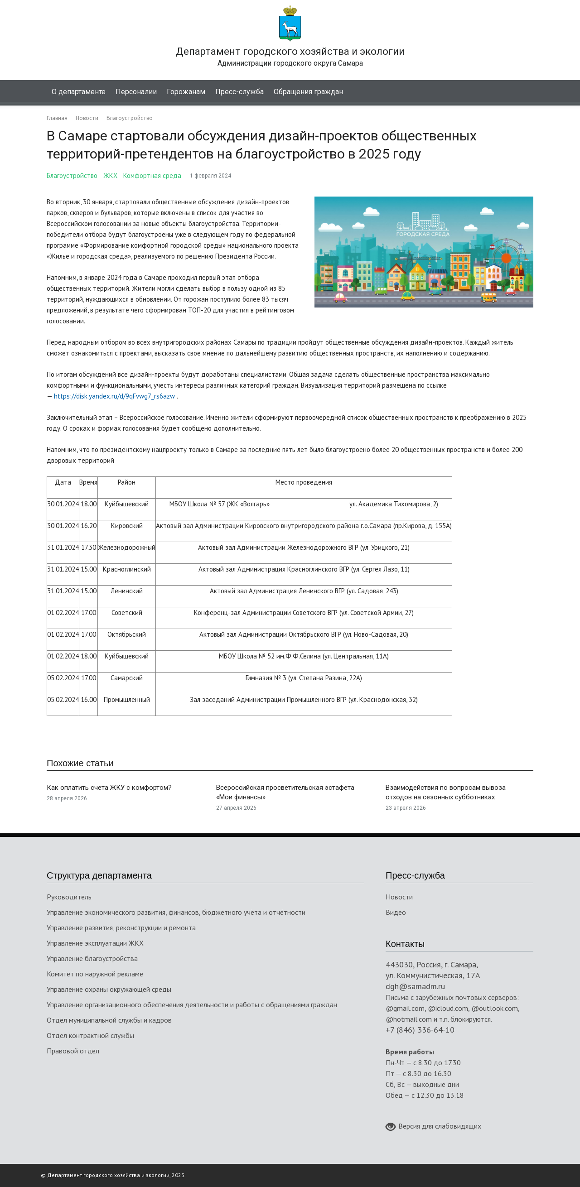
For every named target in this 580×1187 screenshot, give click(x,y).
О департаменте (79, 91)
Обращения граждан (308, 91)
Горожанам (186, 91)
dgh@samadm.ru (415, 986)
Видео (396, 912)
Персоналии (136, 91)
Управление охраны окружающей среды (109, 989)
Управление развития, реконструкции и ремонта (121, 927)
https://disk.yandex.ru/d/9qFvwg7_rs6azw (114, 396)
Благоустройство (72, 175)
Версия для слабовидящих (433, 1126)
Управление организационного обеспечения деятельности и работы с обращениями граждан (192, 1004)
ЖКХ (110, 175)
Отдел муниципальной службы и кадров (109, 1019)
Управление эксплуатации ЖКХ (95, 942)
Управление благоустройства (92, 958)
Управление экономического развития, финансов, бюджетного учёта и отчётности (176, 912)
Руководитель (69, 896)
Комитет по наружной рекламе (95, 973)
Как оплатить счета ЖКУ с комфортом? (109, 787)
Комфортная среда (152, 175)
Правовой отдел (73, 1050)
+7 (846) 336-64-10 (420, 1029)
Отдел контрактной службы (90, 1035)
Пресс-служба (239, 91)
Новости (399, 896)
